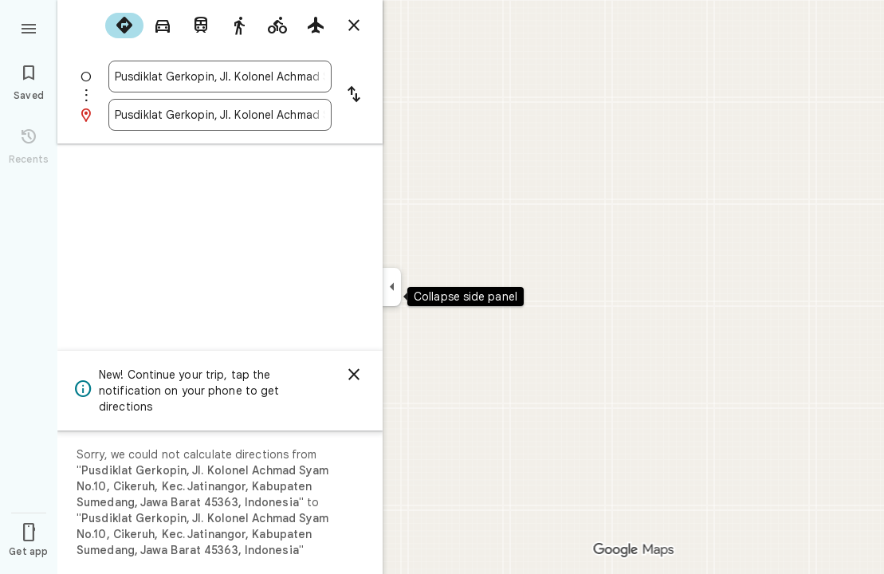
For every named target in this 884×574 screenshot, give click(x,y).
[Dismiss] (353, 374)
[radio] (124, 25)
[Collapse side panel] (392, 287)
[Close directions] (354, 25)
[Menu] (28, 27)
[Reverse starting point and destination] (354, 96)
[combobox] (220, 76)
